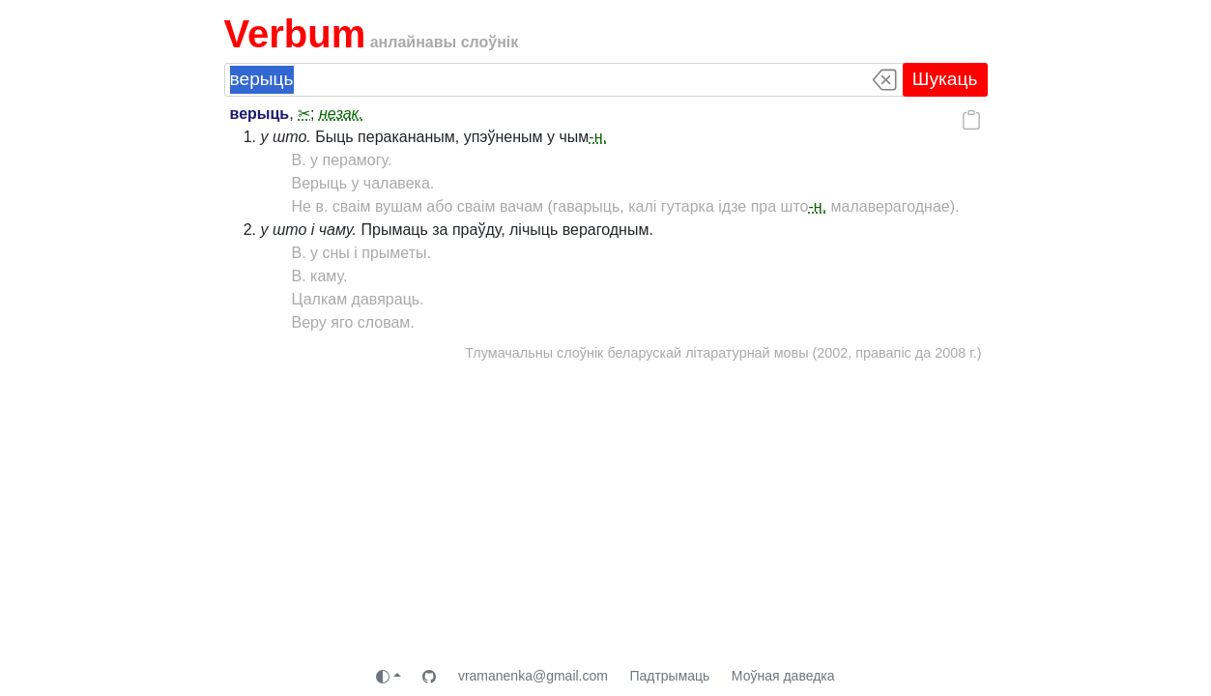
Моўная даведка (783, 675)
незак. (341, 113)
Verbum (295, 34)
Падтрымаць (669, 675)
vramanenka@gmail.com (533, 675)
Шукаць (945, 79)
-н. (598, 137)
